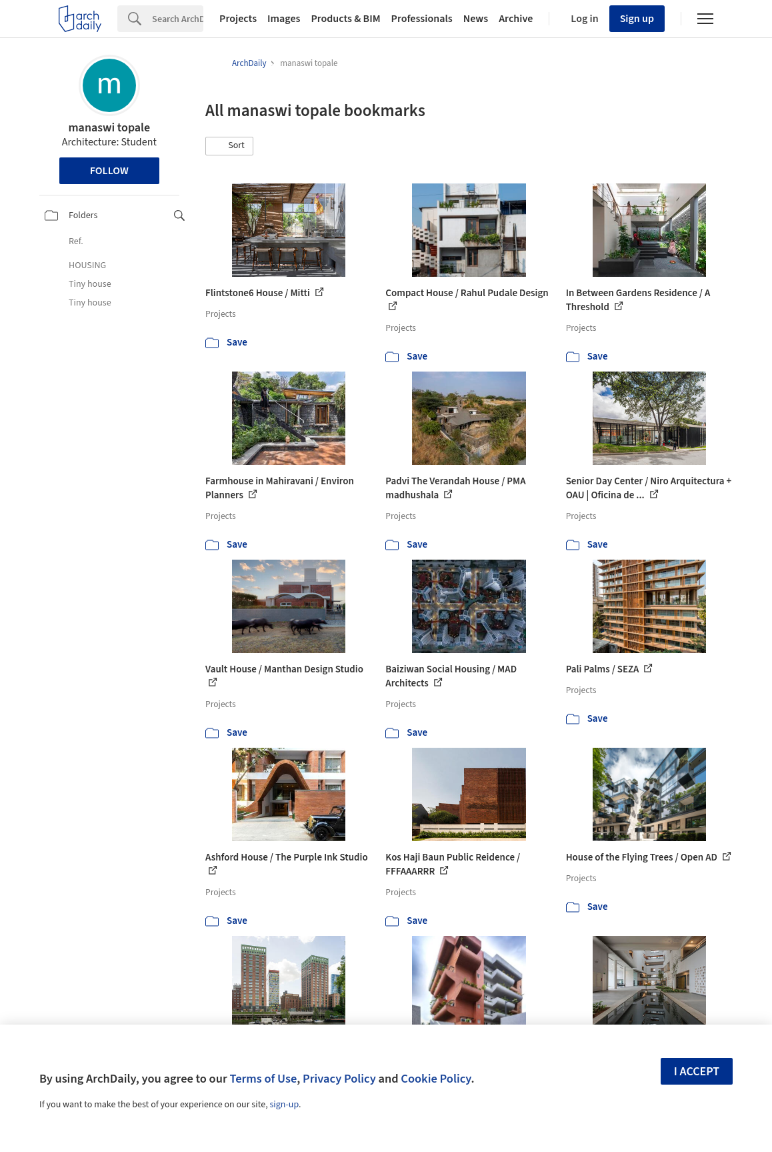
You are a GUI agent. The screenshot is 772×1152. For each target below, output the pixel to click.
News (475, 18)
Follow (109, 170)
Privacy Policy (339, 1078)
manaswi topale (109, 127)
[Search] (177, 18)
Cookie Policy (436, 1078)
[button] (229, 146)
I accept (696, 1071)
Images (283, 18)
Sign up (637, 18)
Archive (516, 18)
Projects (238, 18)
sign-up (284, 1104)
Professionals (422, 18)
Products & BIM (345, 18)
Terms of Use (263, 1078)
